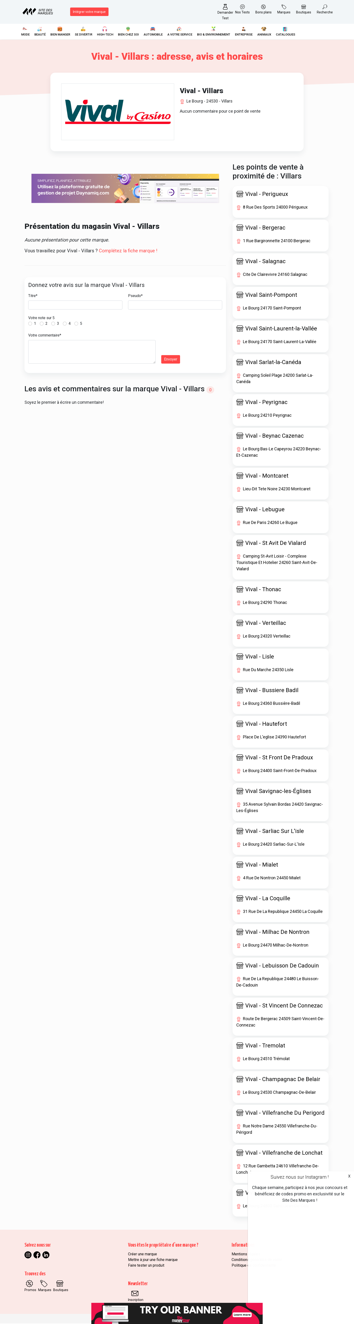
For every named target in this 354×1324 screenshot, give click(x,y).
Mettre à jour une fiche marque (153, 1260)
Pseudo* (135, 296)
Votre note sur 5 (41, 318)
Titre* (32, 296)
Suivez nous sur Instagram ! (300, 1177)
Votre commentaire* (44, 336)
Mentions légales (246, 1255)
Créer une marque (142, 1255)
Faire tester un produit (146, 1266)
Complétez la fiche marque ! (128, 251)
